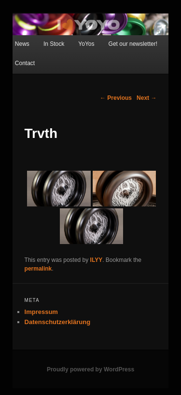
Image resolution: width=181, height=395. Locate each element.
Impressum (41, 311)
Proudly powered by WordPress (90, 369)
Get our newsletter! (133, 44)
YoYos (86, 44)
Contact (25, 63)
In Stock (53, 44)
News (22, 44)
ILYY (96, 260)
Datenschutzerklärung (58, 322)
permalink (38, 268)
